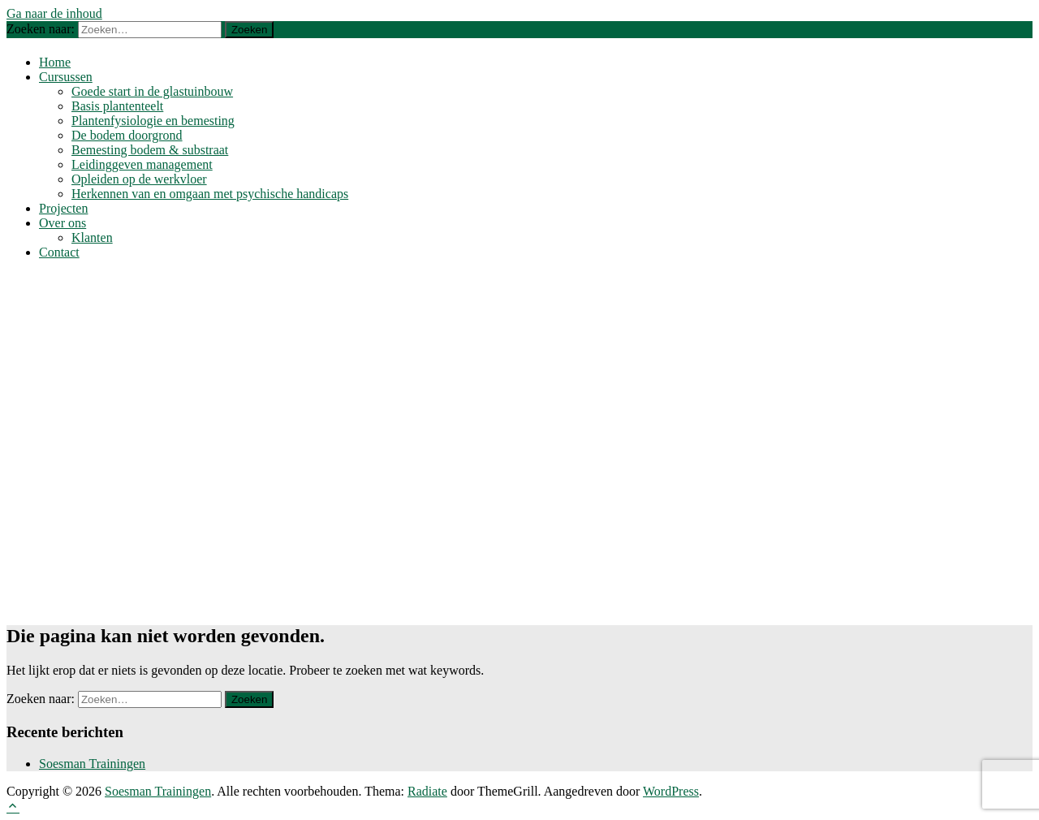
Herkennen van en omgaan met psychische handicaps (209, 194)
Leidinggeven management (142, 164)
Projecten (63, 208)
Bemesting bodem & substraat (149, 150)
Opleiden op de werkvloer (139, 179)
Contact (59, 252)
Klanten (92, 237)
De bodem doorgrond (127, 135)
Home (55, 62)
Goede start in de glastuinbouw (152, 91)
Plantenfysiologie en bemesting (153, 120)
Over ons (62, 223)
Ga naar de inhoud (54, 13)
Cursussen (66, 77)
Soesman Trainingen (92, 763)
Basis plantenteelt (117, 106)
